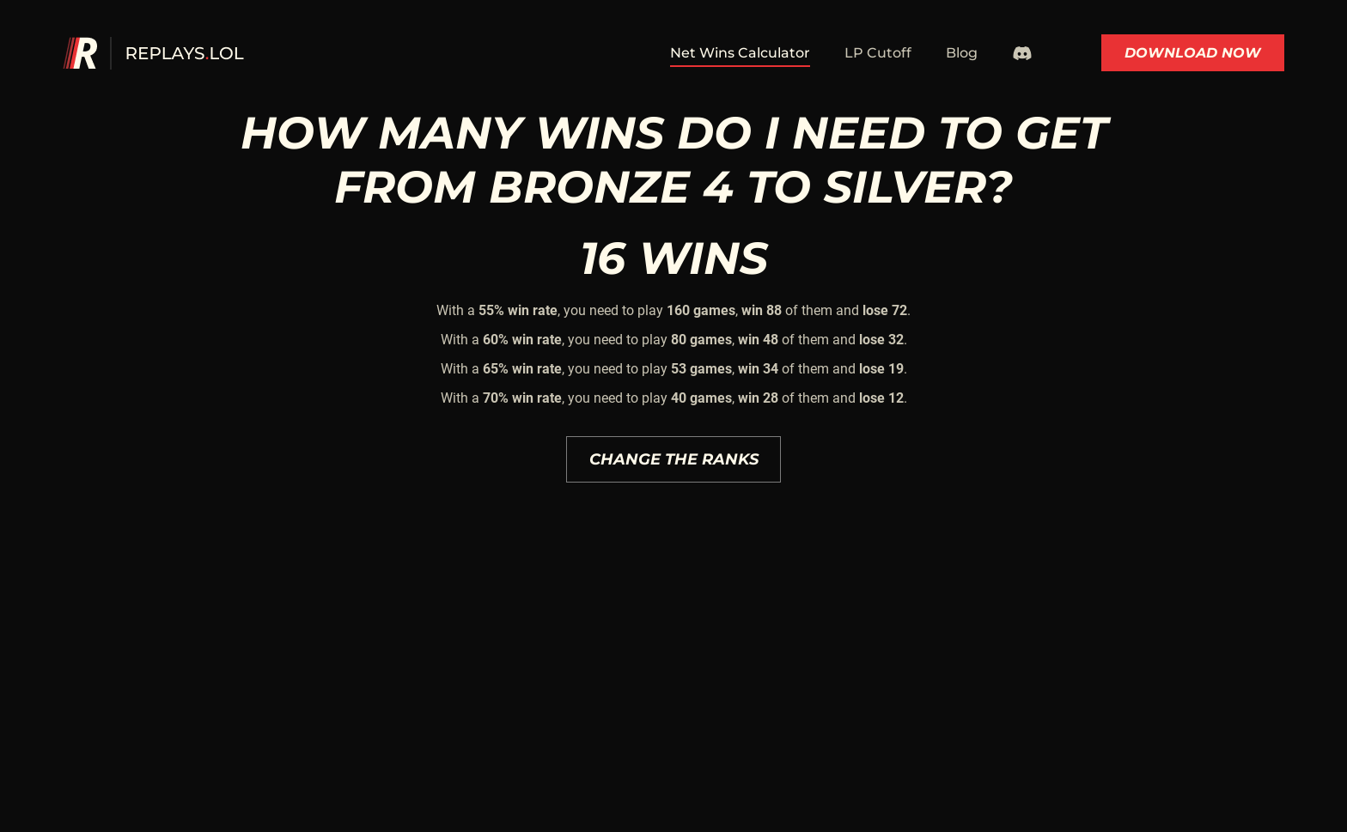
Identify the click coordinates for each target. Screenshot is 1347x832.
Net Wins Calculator (740, 53)
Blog (962, 53)
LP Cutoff (877, 53)
